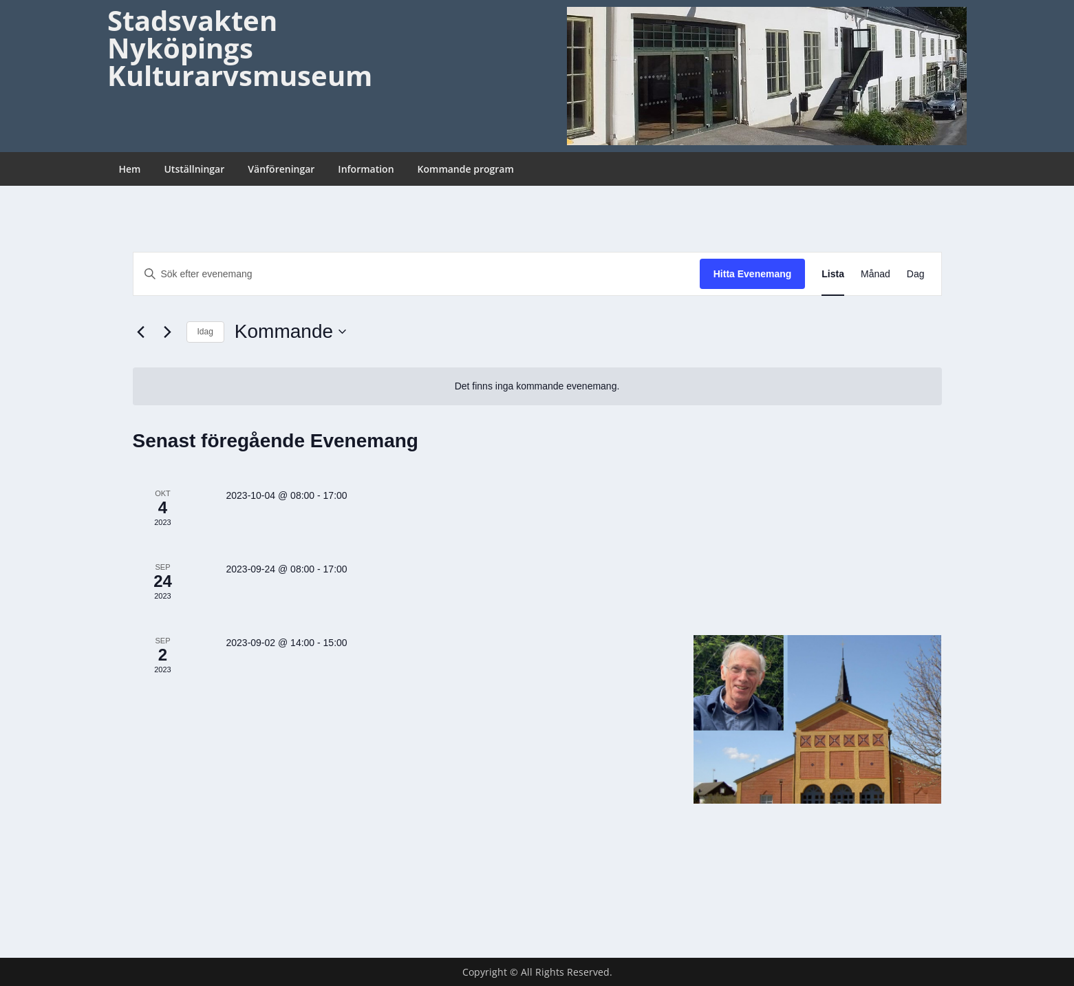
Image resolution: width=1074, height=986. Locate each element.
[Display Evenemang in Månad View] (875, 274)
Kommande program (466, 168)
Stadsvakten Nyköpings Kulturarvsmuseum (239, 47)
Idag (205, 331)
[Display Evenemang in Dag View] (916, 274)
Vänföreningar (281, 168)
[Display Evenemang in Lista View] (832, 274)
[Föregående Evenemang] (141, 331)
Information (366, 168)
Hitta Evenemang (752, 273)
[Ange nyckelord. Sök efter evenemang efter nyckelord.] (416, 274)
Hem (130, 168)
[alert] (537, 386)
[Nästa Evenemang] (168, 331)
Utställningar (194, 168)
